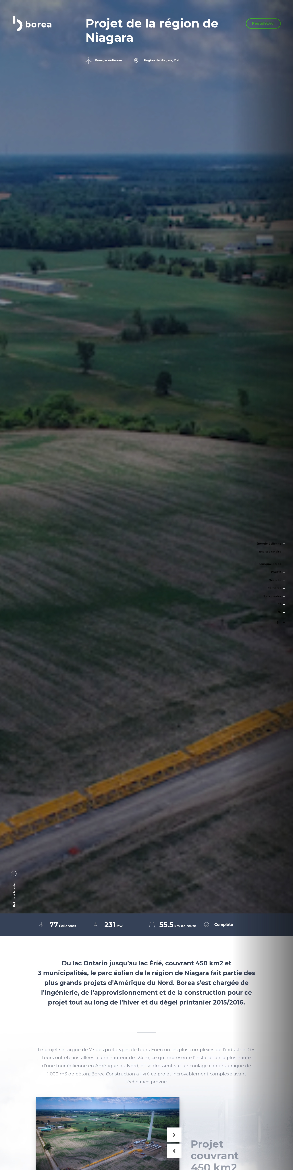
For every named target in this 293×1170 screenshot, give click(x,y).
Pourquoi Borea (269, 564)
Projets (276, 571)
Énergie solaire (270, 551)
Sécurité (275, 580)
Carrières (274, 588)
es (279, 604)
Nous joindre (272, 596)
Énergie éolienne (269, 543)
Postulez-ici (263, 26)
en (279, 612)
